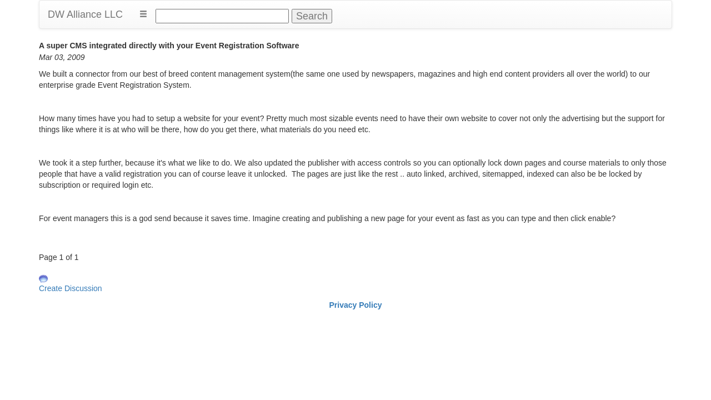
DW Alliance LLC (85, 14)
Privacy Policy (355, 305)
